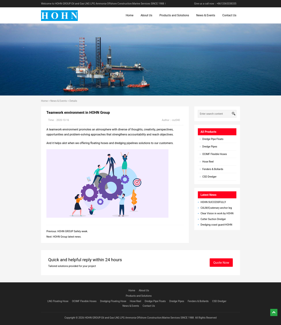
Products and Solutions (174, 15)
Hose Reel (208, 161)
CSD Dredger (209, 176)
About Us (146, 15)
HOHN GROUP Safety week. (72, 231)
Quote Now (221, 262)
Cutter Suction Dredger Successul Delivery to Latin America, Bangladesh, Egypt (213, 219)
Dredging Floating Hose (113, 301)
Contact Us (229, 15)
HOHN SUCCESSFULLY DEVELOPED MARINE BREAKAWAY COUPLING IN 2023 (216, 202)
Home (129, 15)
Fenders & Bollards (212, 169)
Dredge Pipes (209, 146)
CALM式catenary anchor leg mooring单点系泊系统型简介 (215, 208)
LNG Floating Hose (57, 301)
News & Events (205, 15)
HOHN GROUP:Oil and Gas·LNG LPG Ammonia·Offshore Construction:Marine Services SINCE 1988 (139, 317)
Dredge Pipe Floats (212, 139)
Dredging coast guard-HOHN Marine (215, 224)
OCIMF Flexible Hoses (214, 154)
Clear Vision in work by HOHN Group (216, 213)
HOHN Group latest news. (67, 236)
